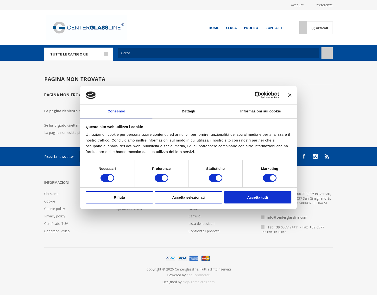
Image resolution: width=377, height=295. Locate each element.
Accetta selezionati (188, 197)
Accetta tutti (257, 197)
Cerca (231, 27)
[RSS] (327, 156)
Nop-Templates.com (198, 282)
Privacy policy (54, 216)
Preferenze (324, 5)
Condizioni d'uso (57, 231)
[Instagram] (315, 156)
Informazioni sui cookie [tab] (260, 111)
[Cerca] (218, 53)
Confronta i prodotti (204, 231)
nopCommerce (198, 275)
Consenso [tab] (116, 111)
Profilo (251, 27)
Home (214, 27)
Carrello (194, 216)
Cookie (49, 201)
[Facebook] (304, 156)
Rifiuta (119, 197)
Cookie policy (54, 208)
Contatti (274, 27)
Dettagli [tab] (188, 111)
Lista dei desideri (201, 223)
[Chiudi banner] (289, 95)
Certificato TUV (56, 223)
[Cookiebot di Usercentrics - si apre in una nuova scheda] (258, 95)
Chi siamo (52, 193)
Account (297, 5)
